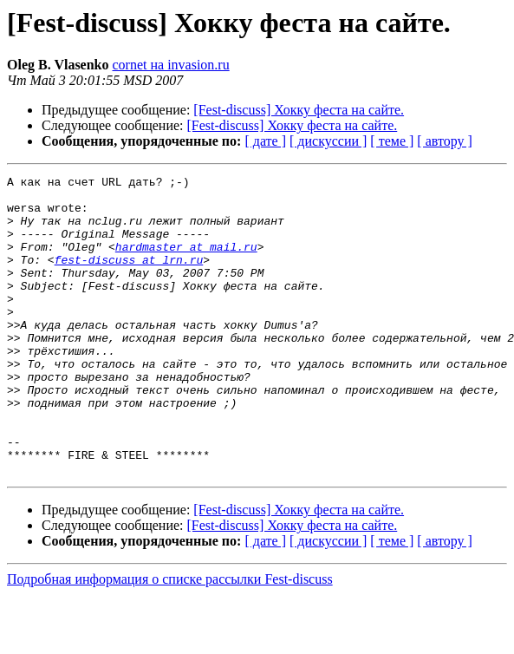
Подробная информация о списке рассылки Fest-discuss (170, 638)
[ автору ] (444, 141)
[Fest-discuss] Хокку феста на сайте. (298, 109)
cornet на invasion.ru (171, 64)
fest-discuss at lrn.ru (129, 277)
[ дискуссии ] (328, 141)
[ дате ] (265, 141)
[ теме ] (391, 141)
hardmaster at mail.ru (186, 262)
